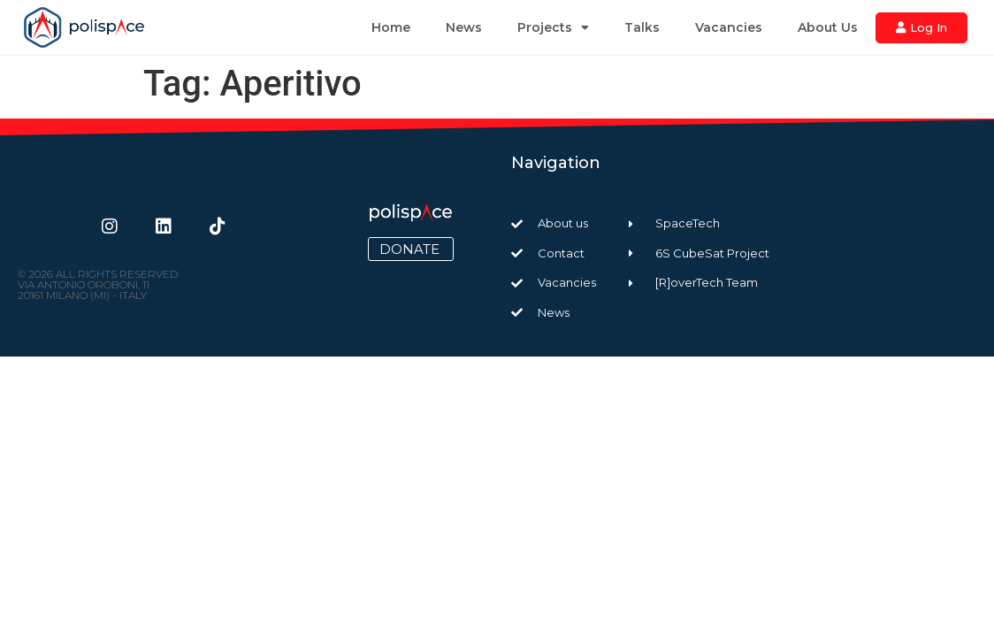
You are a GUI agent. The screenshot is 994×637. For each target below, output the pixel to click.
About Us (828, 27)
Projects (553, 27)
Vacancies (728, 27)
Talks (642, 27)
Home (390, 27)
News (464, 27)
